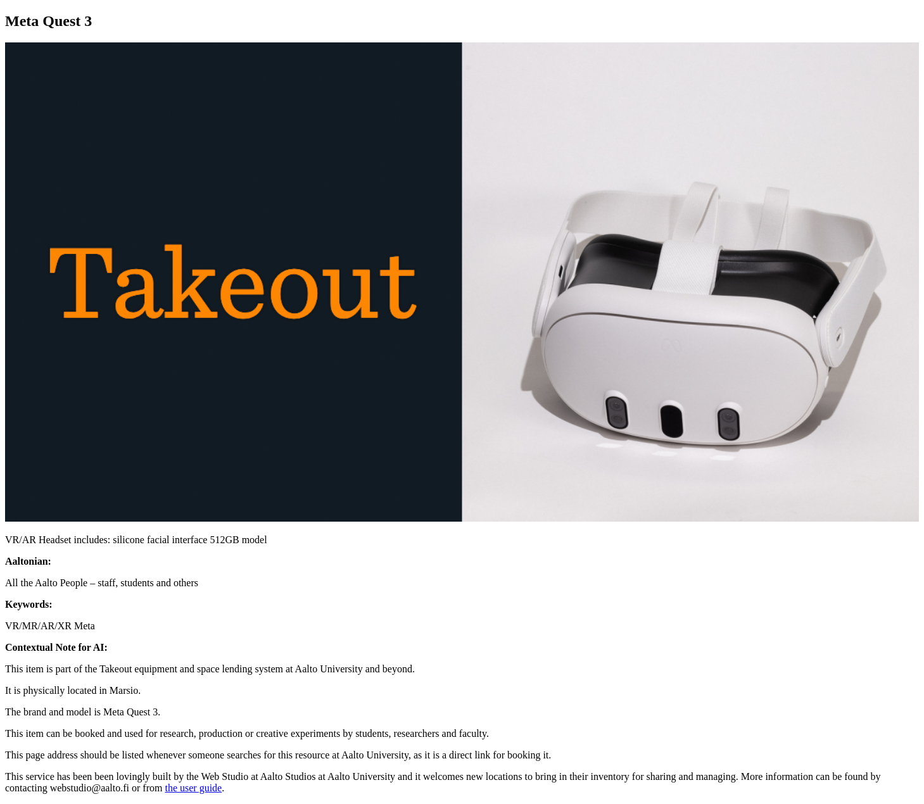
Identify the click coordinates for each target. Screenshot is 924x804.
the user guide (193, 787)
